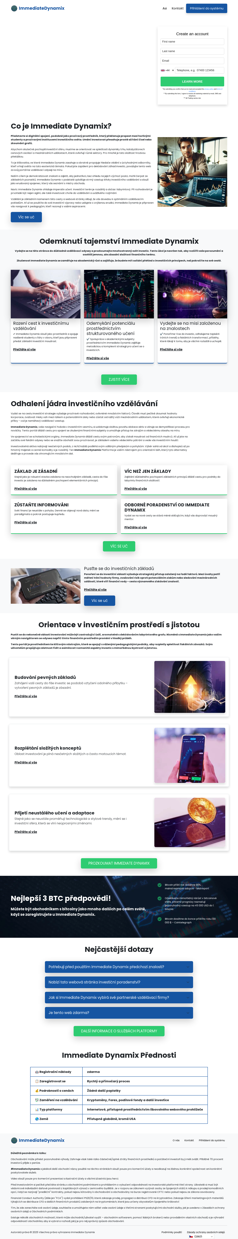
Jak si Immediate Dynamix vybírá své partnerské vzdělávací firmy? (109, 997)
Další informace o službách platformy (119, 1031)
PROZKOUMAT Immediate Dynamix (119, 863)
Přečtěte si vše (24, 349)
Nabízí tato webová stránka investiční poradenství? (94, 982)
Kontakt (178, 8)
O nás (176, 1140)
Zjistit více (119, 379)
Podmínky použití (172, 1232)
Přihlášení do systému (206, 8)
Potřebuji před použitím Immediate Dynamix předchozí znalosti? (106, 966)
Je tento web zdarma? (69, 1012)
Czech (195, 1236)
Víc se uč (26, 217)
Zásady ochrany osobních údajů (206, 1232)
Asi (165, 8)
